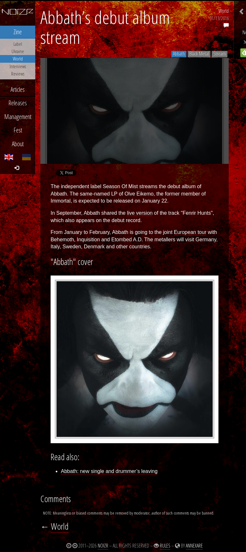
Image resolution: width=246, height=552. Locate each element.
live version (139, 213)
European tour (190, 232)
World (223, 10)
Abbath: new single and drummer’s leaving (109, 471)
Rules (165, 545)
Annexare (194, 545)
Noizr (103, 545)
